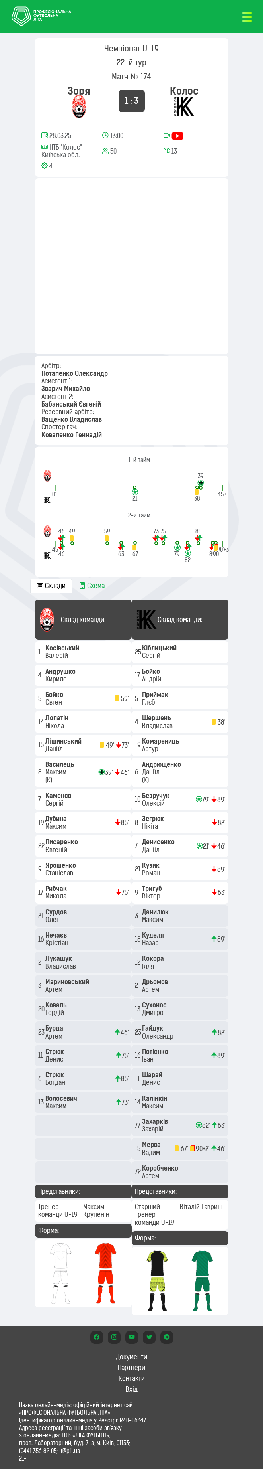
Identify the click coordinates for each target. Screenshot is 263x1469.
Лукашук (59, 958)
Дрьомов (155, 982)
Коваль (56, 1005)
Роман (152, 873)
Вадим (152, 1153)
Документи (131, 1357)
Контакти (132, 1378)
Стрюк (55, 1052)
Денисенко (159, 842)
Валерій (57, 655)
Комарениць (161, 741)
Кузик (151, 865)
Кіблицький (160, 648)
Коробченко (161, 1168)
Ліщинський (64, 741)
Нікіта (151, 826)
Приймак (156, 695)
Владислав (61, 966)
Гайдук (153, 1028)
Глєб (149, 702)
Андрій (152, 679)
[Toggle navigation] (247, 16)
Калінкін (155, 1098)
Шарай (153, 1075)
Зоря (79, 91)
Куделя (154, 935)
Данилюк (156, 912)
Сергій (55, 803)
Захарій (153, 1129)
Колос (184, 91)
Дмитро (153, 1013)
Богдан (56, 1082)
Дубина (56, 819)
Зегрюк (154, 819)
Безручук (156, 796)
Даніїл (54, 749)
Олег (52, 920)
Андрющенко (162, 764)
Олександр (158, 1036)
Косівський (63, 648)
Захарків (155, 1121)
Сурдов (56, 912)
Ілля (149, 966)
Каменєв (59, 796)
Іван (148, 1059)
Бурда (55, 1028)
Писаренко (62, 842)
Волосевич (62, 1098)
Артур (151, 749)
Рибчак (56, 888)
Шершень (157, 718)
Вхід (132, 1389)
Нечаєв (56, 935)
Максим (56, 772)
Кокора (154, 958)
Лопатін (57, 718)
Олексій (154, 803)
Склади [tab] (51, 586)
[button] (201, 481)
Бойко (55, 695)
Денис (55, 1059)
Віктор (152, 896)
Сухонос (155, 1005)
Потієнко (156, 1052)
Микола (56, 896)
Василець (60, 764)
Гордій (55, 1013)
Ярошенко (61, 865)
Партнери (131, 1368)
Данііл (151, 850)
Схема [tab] (92, 586)
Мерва (152, 1145)
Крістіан (57, 943)
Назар (151, 943)
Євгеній (57, 850)
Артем (54, 989)
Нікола (55, 726)
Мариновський (68, 982)
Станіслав (60, 873)
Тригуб (153, 888)
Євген (54, 702)
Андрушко (61, 671)
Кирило (56, 679)
